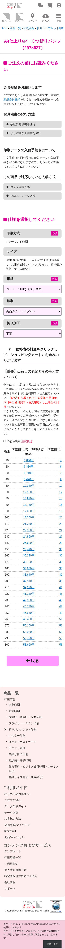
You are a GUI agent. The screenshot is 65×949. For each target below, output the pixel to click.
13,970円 (28, 498)
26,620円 (28, 542)
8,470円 (29, 479)
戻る (32, 660)
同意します (52, 944)
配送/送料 (10, 831)
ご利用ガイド (15, 788)
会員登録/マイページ (17, 824)
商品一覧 (11, 693)
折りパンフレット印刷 (22, 729)
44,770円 (28, 606)
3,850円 (29, 460)
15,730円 (28, 504)
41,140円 (28, 593)
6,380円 (29, 466)
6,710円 (29, 473)
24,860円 (28, 536)
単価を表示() (20, 441)
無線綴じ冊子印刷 (20, 760)
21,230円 (28, 523)
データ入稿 (11, 812)
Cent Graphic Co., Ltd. (28, 910)
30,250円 (28, 555)
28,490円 (28, 549)
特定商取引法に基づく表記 (21, 876)
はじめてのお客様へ (16, 794)
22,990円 (28, 530)
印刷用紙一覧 (12, 857)
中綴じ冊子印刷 (18, 754)
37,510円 (28, 581)
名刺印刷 (14, 704)
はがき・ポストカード (22, 741)
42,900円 (28, 600)
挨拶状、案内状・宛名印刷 (25, 717)
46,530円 (28, 612)
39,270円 (28, 587)
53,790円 (28, 638)
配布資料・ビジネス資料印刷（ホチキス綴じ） (34, 769)
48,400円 (28, 619)
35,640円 (28, 574)
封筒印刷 (14, 710)
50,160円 (28, 625)
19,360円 (28, 517)
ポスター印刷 (17, 735)
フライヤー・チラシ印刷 (24, 723)
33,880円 (28, 568)
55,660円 (28, 644)
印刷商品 (9, 699)
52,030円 (28, 631)
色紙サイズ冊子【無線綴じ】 (27, 777)
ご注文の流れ (12, 800)
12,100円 (28, 492)
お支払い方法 (12, 818)
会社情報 (9, 882)
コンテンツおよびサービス (27, 845)
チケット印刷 (17, 747)
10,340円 (28, 485)
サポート (9, 888)
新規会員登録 (11, 99)
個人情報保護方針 (15, 869)
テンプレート (12, 851)
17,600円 (28, 511)
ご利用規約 (11, 863)
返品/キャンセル (14, 837)
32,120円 (28, 561)
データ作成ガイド (15, 806)
